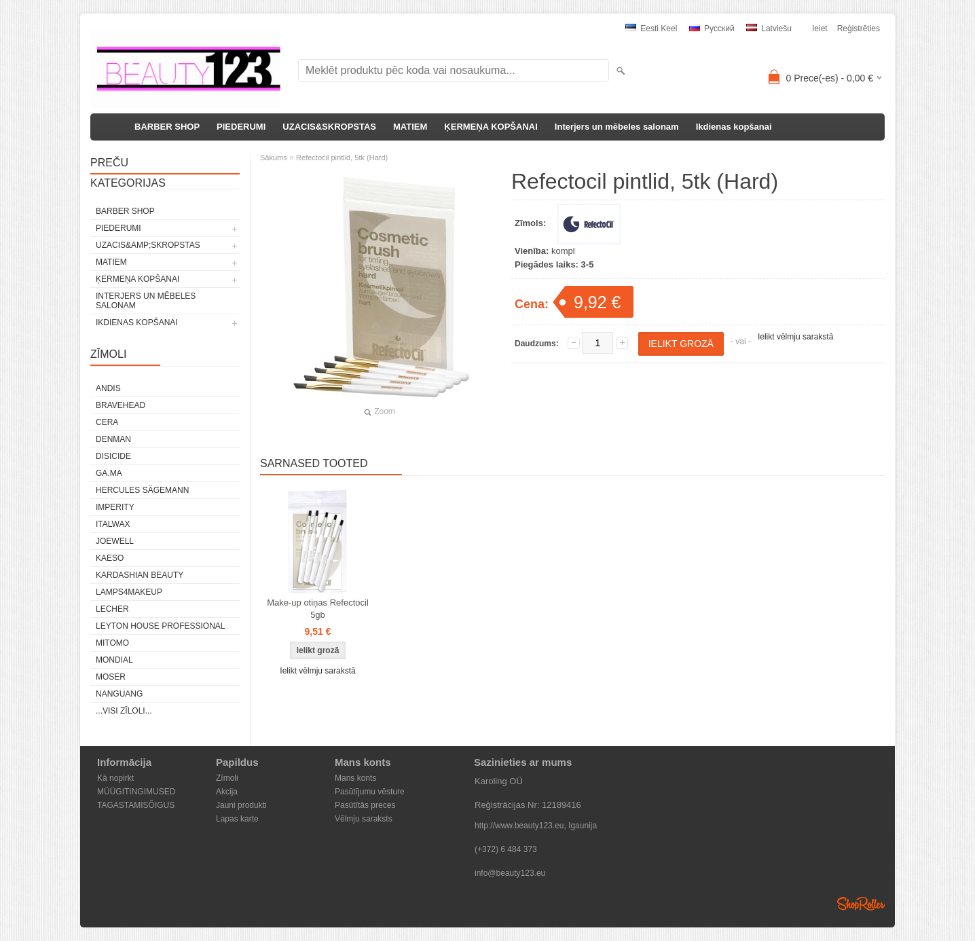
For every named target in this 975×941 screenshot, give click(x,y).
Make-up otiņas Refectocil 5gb (318, 608)
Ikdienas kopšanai (734, 127)
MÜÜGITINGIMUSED (136, 791)
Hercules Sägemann (142, 490)
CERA (107, 422)
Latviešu (769, 28)
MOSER (111, 677)
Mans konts (355, 778)
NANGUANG (119, 694)
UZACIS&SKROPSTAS (329, 127)
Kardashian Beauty (139, 575)
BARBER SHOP (167, 127)
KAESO (110, 558)
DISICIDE (113, 456)
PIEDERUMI (241, 127)
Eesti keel (651, 28)
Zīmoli (227, 778)
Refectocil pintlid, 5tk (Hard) (342, 157)
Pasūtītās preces (365, 805)
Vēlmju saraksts (363, 819)
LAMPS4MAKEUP (129, 592)
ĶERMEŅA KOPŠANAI (490, 127)
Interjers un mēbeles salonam (617, 127)
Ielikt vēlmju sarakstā (795, 337)
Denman (113, 439)
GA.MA (109, 473)
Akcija (227, 791)
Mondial (114, 660)
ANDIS (108, 388)
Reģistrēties (858, 28)
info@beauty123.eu (510, 873)
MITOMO (112, 643)
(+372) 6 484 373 (506, 849)
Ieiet (820, 28)
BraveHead (120, 405)
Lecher (112, 609)
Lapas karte (237, 819)
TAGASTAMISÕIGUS (135, 805)
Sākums (273, 157)
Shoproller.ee (861, 903)
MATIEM (410, 127)
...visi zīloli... (124, 711)
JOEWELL (115, 541)
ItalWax (113, 524)
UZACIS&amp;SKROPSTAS (148, 245)
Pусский (712, 28)
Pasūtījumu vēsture (370, 791)
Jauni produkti (241, 805)
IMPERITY (115, 507)
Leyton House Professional (160, 626)
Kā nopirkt (115, 778)
